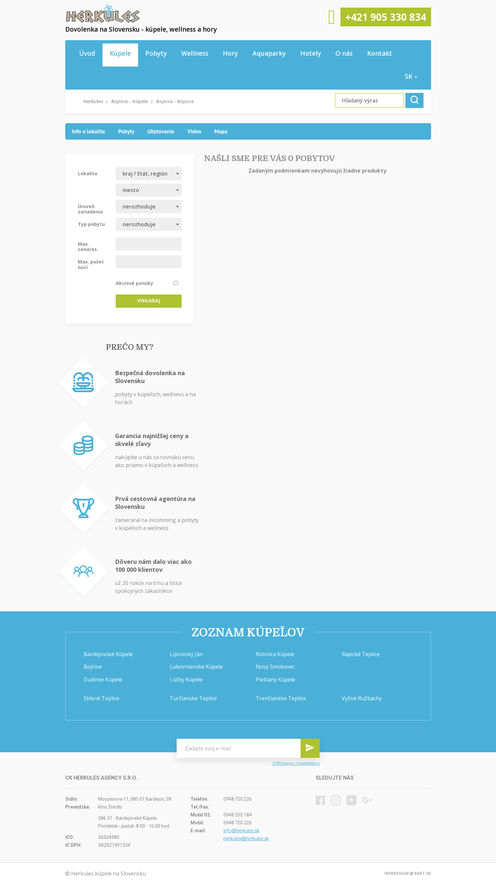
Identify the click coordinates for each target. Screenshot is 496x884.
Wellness (194, 53)
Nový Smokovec (275, 666)
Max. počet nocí (91, 264)
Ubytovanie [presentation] (160, 131)
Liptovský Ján (186, 654)
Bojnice (93, 666)
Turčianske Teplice (193, 698)
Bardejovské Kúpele (108, 654)
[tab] (88, 131)
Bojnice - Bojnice (175, 101)
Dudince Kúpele (103, 679)
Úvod (87, 53)
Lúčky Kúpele (186, 679)
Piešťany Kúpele (275, 679)
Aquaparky (269, 53)
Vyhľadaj (148, 300)
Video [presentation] (194, 131)
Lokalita (87, 173)
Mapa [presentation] (220, 131)
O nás (344, 53)
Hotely (310, 53)
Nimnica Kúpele (275, 654)
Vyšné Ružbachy (362, 698)
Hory (230, 53)
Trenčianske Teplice (281, 698)
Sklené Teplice (101, 698)
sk (411, 76)
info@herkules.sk (241, 830)
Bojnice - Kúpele (129, 101)
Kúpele (120, 53)
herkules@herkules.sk (246, 838)
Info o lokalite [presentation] (88, 131)
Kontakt (379, 53)
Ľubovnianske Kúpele (196, 666)
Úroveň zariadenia (90, 208)
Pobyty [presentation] (126, 131)
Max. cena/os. (88, 246)
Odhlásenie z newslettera (296, 763)
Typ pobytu (91, 224)
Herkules (93, 101)
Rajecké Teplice (361, 654)
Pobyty (156, 53)
